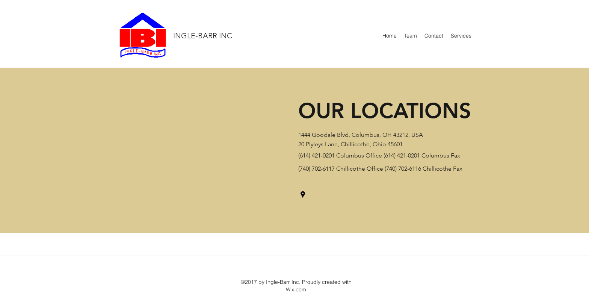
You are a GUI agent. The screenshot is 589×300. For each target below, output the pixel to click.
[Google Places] (303, 195)
